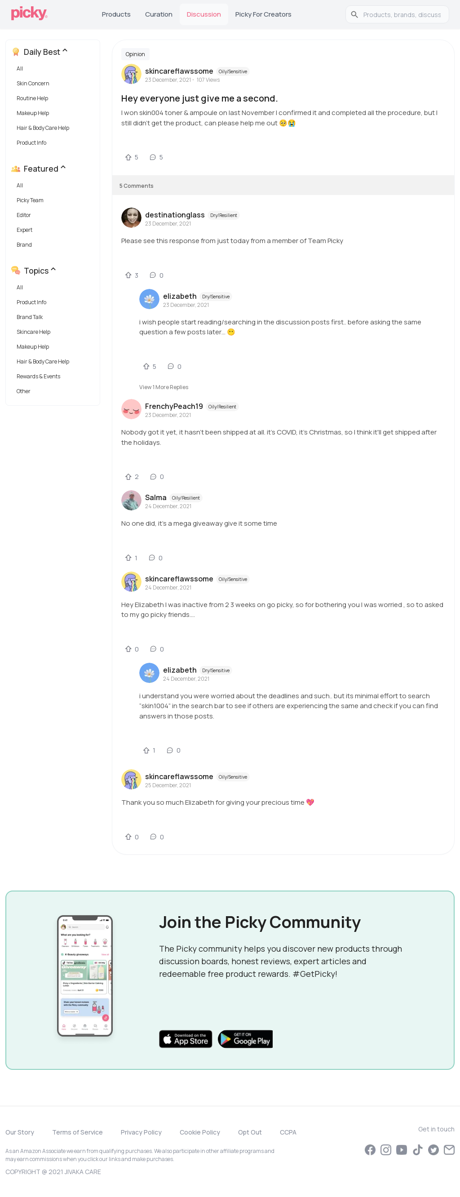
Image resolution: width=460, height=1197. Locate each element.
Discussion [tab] (204, 14)
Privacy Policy (141, 1132)
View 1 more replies (163, 387)
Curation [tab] (158, 14)
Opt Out (250, 1132)
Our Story (19, 1132)
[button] (54, 70)
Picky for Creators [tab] (263, 14)
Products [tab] (116, 14)
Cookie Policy (200, 1132)
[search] (402, 14)
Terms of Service (77, 1132)
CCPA (288, 1132)
